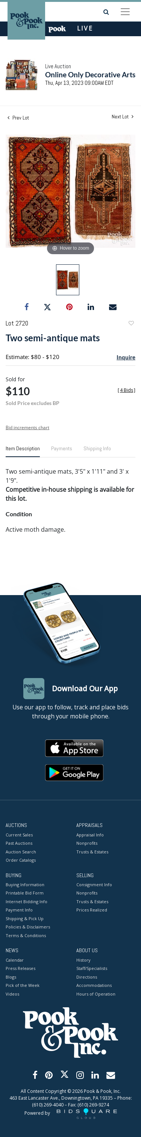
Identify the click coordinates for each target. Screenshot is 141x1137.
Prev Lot (18, 117)
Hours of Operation (95, 994)
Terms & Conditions (26, 935)
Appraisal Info (90, 835)
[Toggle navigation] (125, 12)
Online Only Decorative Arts (90, 74)
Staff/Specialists (91, 968)
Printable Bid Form (25, 893)
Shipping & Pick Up (25, 918)
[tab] (23, 451)
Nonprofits (86, 843)
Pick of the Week (22, 985)
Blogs (11, 977)
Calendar (15, 960)
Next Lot (122, 117)
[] (126, 390)
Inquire (126, 357)
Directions (86, 977)
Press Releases (20, 968)
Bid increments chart (27, 427)
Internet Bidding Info (26, 901)
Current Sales (19, 835)
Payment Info (19, 910)
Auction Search (21, 852)
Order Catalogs (21, 860)
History (83, 960)
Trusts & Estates (92, 852)
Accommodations (94, 985)
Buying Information (25, 884)
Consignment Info (94, 884)
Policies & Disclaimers (28, 927)
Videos (12, 994)
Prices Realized (91, 910)
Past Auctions (19, 843)
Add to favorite (130, 324)
